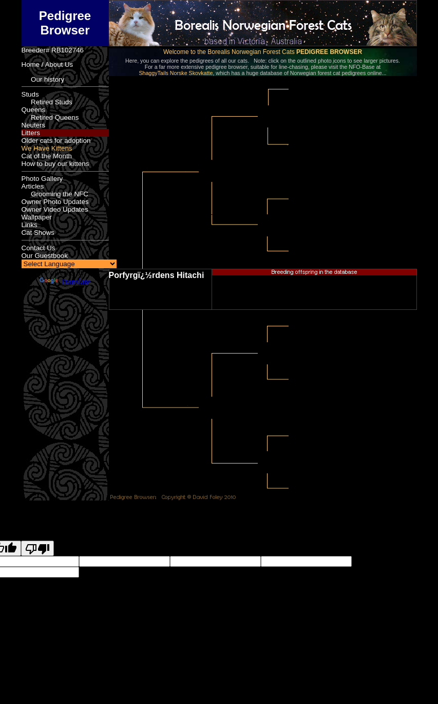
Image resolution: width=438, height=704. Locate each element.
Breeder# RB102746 (53, 50)
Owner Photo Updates (55, 202)
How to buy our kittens (55, 164)
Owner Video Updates (55, 209)
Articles (33, 186)
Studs (30, 94)
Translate (65, 281)
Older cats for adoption (56, 140)
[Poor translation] (37, 548)
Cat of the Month (47, 156)
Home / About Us (47, 64)
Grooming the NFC (55, 194)
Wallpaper (37, 217)
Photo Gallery (42, 178)
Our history (43, 79)
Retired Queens (50, 117)
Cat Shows (38, 232)
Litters (31, 133)
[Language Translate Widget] (69, 264)
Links (29, 225)
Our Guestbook (45, 256)
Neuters (34, 125)
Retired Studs (47, 102)
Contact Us (38, 248)
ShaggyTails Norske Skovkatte (176, 73)
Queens (34, 110)
